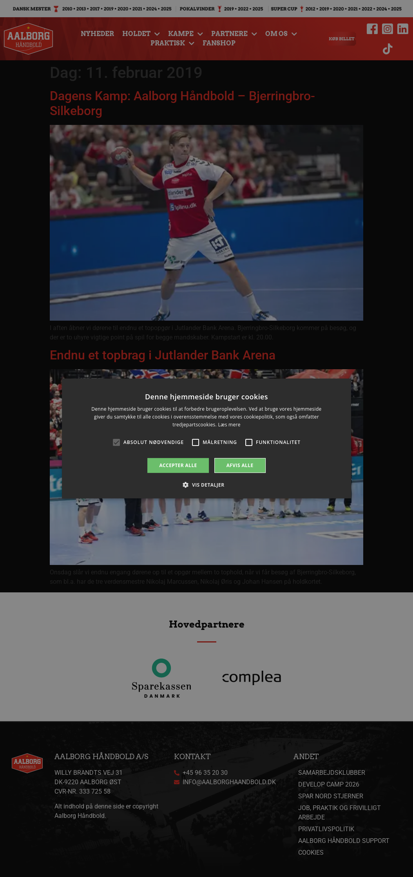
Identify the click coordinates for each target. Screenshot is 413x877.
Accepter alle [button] (178, 465)
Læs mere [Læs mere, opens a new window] (229, 424)
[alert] (206, 438)
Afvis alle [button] (240, 465)
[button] (206, 485)
